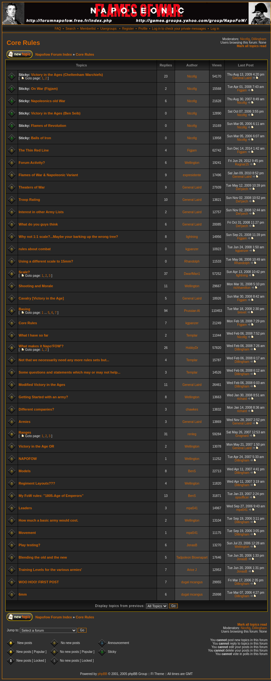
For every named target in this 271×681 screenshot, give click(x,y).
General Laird (242, 78)
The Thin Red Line (34, 150)
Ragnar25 (242, 164)
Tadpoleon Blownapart (192, 557)
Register (128, 28)
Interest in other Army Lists (41, 212)
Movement (27, 533)
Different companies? (36, 409)
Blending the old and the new (43, 557)
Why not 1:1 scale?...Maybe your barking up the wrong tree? (68, 236)
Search (71, 28)
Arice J (192, 570)
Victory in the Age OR (36, 446)
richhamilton (241, 287)
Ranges (25, 432)
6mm (23, 594)
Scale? (24, 272)
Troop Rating (29, 199)
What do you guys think (38, 224)
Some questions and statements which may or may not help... (69, 372)
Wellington (191, 162)
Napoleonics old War (48, 101)
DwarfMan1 (192, 273)
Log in (215, 28)
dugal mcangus (192, 582)
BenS (192, 471)
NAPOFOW (28, 459)
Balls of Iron (41, 138)
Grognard (242, 435)
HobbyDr (192, 348)
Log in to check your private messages (179, 28)
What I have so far (33, 335)
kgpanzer (191, 249)
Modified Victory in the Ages (42, 385)
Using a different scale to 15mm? (46, 261)
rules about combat (35, 249)
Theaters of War (32, 187)
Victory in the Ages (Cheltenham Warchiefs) (67, 75)
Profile (142, 28)
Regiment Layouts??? (37, 483)
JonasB (192, 545)
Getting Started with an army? (43, 397)
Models (25, 471)
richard (242, 398)
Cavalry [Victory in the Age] (41, 298)
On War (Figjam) (44, 88)
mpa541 (192, 508)
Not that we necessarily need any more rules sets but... (64, 360)
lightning (192, 236)
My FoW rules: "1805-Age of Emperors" (51, 496)
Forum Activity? (32, 162)
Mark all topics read (251, 46)
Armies (24, 422)
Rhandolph (192, 261)
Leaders (25, 508)
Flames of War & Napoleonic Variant (48, 175)
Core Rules (23, 42)
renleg (192, 434)
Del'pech (242, 189)
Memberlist (88, 28)
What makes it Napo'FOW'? (41, 346)
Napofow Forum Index (53, 54)
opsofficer (242, 497)
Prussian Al (192, 311)
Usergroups (108, 28)
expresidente (192, 175)
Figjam (242, 90)
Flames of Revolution (48, 125)
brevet (242, 312)
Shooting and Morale (36, 286)
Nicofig (245, 39)
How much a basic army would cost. (48, 520)
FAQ (58, 28)
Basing (24, 309)
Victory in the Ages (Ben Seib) (55, 113)
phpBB (102, 674)
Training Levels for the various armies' (50, 570)
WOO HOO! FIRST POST (39, 582)
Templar (192, 335)
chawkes (192, 409)
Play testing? (29, 545)
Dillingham (258, 39)
